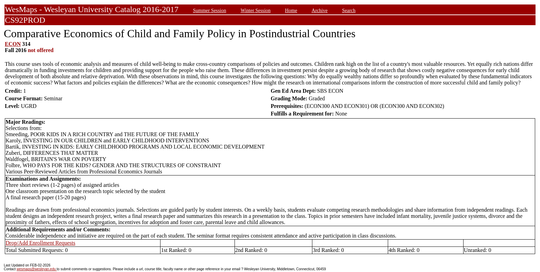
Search (348, 10)
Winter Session (256, 10)
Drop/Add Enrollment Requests (40, 243)
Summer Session (209, 10)
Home (291, 10)
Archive (320, 10)
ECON (13, 44)
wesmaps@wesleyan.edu (36, 269)
